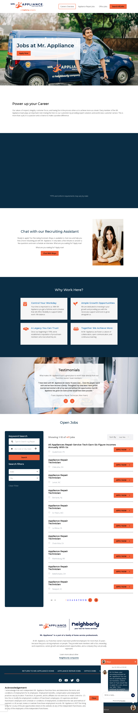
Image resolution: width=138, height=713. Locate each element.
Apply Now (23, 53)
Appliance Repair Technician (58, 461)
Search (24, 457)
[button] (36, 448)
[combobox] (23, 448)
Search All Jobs (118, 6)
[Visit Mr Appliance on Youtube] (66, 681)
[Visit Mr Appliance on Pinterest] (77, 681)
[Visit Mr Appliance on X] (72, 681)
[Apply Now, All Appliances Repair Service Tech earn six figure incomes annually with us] (123, 449)
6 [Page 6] (76, 600)
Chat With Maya (49, 253)
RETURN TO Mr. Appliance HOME (38, 671)
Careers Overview (67, 6)
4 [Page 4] (72, 600)
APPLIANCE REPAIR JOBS (69, 671)
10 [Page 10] (86, 600)
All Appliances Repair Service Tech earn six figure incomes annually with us (82, 446)
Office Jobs (103, 6)
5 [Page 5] (74, 600)
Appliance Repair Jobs (86, 6)
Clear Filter (14, 486)
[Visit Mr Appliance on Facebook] (60, 681)
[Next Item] (72, 401)
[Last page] (96, 600)
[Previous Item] (66, 401)
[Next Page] (90, 600)
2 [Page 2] (67, 600)
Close (94, 698)
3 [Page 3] (70, 600)
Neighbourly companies (69, 658)
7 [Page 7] (78, 600)
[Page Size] (52, 600)
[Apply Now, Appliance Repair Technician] (123, 465)
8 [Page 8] (81, 600)
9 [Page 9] (83, 600)
